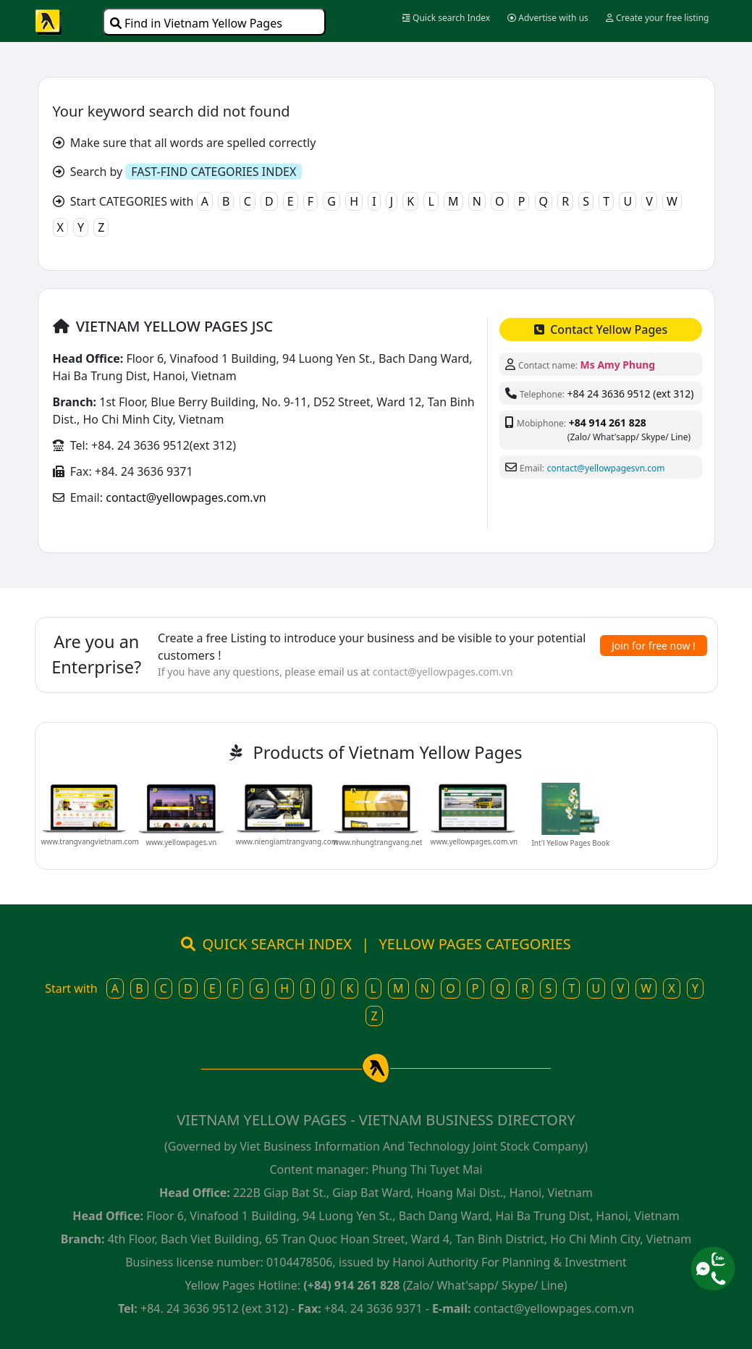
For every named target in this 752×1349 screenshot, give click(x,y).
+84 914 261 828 (607, 422)
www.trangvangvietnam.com (90, 841)
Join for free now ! (654, 645)
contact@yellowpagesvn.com (606, 468)
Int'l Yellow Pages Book (570, 843)
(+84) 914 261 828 (351, 1285)
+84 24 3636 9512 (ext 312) (630, 393)
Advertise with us (547, 18)
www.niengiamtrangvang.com (287, 841)
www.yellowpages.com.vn (474, 841)
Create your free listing (657, 18)
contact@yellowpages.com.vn (186, 497)
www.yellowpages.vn (180, 842)
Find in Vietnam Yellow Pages (196, 23)
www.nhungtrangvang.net (377, 842)
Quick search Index (446, 18)
